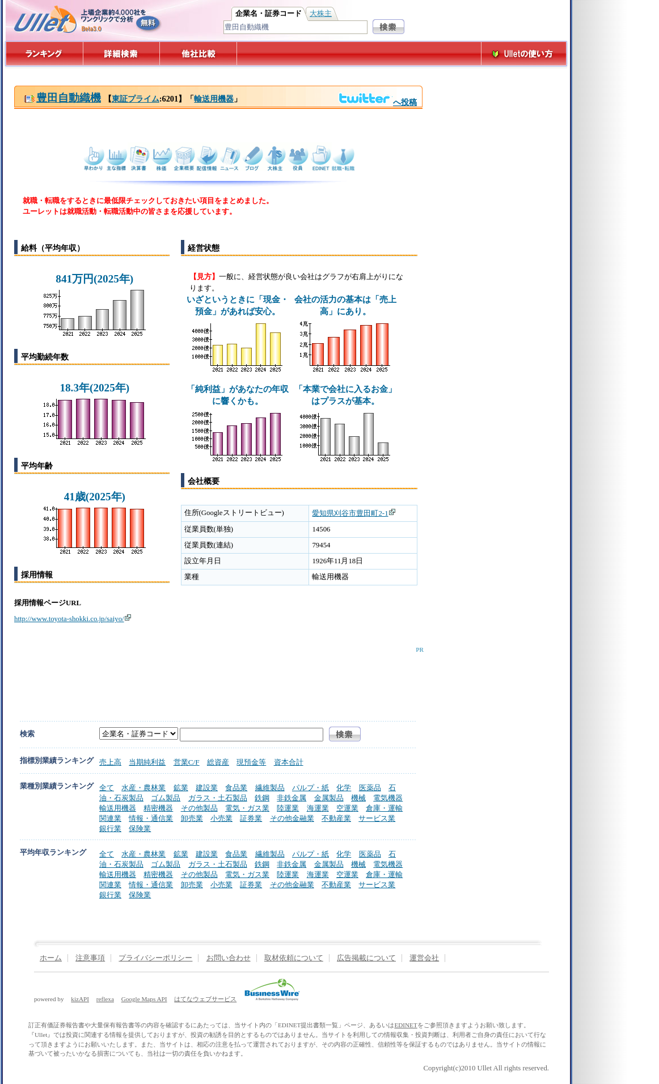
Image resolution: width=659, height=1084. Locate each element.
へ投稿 (377, 102)
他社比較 (199, 53)
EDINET (405, 1025)
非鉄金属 (291, 798)
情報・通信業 (151, 818)
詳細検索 (121, 53)
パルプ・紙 (310, 787)
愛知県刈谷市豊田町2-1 (353, 513)
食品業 (236, 787)
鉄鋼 (262, 798)
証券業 (251, 818)
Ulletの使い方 (524, 53)
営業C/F (187, 762)
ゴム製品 (165, 798)
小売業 (221, 818)
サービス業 (376, 818)
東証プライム (135, 98)
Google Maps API (144, 999)
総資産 (218, 762)
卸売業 (192, 818)
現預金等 (251, 762)
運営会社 (424, 958)
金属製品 (329, 798)
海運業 (318, 808)
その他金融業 (292, 818)
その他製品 (199, 808)
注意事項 (90, 958)
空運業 (347, 808)
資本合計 (288, 762)
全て (106, 787)
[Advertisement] (216, 678)
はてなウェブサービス (205, 999)
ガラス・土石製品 (217, 798)
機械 (358, 798)
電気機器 (388, 798)
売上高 (110, 762)
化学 (343, 787)
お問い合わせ (228, 958)
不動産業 (336, 818)
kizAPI (80, 999)
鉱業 (181, 787)
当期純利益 (147, 762)
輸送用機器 (214, 98)
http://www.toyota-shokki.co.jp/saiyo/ (73, 619)
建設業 (207, 787)
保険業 (140, 828)
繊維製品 (270, 787)
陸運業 (288, 808)
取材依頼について (293, 958)
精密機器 (158, 808)
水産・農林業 (143, 787)
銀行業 (110, 828)
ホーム (51, 958)
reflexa (105, 999)
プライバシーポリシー (155, 958)
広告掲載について (366, 958)
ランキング (44, 53)
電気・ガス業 (247, 808)
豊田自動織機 (62, 98)
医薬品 (370, 787)
